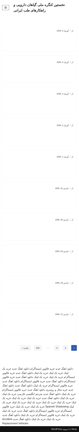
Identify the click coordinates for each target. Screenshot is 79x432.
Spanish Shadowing (57, 406)
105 (38, 348)
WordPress (56, 429)
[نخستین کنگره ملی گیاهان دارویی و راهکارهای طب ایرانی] (45, 7)
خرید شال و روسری (57, 389)
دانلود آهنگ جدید (24, 385)
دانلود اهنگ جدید (64, 368)
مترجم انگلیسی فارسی (29, 394)
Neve (74, 429)
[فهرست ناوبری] (5, 7)
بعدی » (25, 348)
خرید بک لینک (56, 372)
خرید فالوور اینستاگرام (42, 368)
